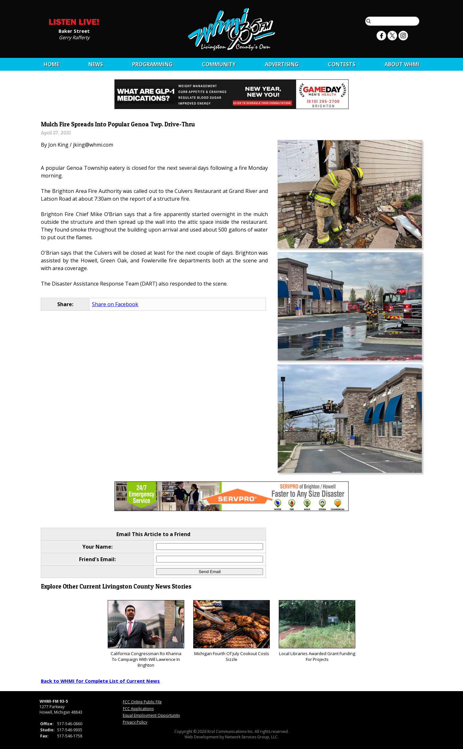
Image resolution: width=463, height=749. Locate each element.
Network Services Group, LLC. (251, 737)
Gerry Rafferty (74, 37)
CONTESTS (341, 64)
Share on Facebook (115, 304)
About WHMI (402, 64)
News (95, 64)
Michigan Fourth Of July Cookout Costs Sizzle (231, 631)
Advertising (282, 64)
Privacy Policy (135, 722)
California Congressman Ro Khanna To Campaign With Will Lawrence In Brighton (146, 634)
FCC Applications (138, 708)
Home (51, 64)
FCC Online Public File (142, 702)
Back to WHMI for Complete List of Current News (100, 681)
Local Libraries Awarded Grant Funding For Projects (317, 631)
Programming (152, 64)
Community (219, 64)
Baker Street (74, 30)
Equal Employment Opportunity (151, 715)
